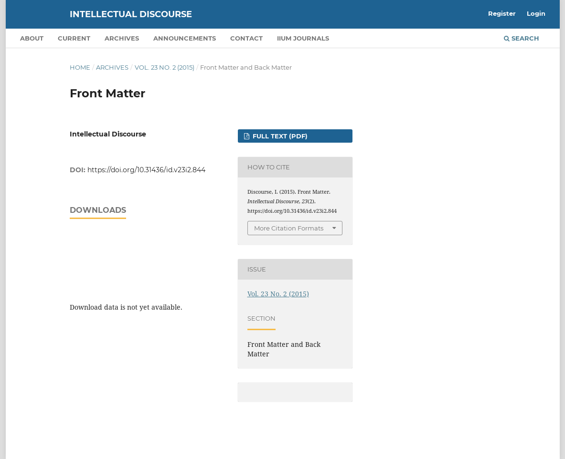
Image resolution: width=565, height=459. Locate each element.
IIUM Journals (303, 38)
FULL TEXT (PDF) (279, 136)
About (31, 38)
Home (80, 67)
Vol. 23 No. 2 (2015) (164, 67)
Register (502, 13)
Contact (246, 38)
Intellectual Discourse (131, 14)
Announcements (184, 38)
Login (536, 13)
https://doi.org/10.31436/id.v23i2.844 (146, 170)
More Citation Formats (288, 228)
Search (521, 38)
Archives (122, 38)
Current (74, 38)
